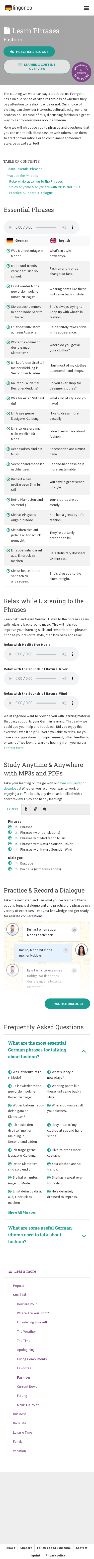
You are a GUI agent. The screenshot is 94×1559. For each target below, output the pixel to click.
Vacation (19, 1451)
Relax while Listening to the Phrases (36, 181)
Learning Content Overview (37, 66)
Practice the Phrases (22, 175)
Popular (19, 1285)
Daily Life (19, 1423)
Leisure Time (22, 1432)
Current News (27, 1386)
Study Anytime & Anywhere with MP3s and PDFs (44, 187)
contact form (13, 747)
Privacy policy (55, 1555)
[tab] (13, 809)
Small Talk (20, 1294)
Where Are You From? (33, 1313)
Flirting (22, 1395)
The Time (24, 1340)
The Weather (26, 1331)
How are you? (27, 1304)
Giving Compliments (32, 1359)
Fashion (23, 1377)
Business (20, 1414)
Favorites (24, 1368)
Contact (81, 1548)
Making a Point (28, 1405)
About (11, 1548)
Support (26, 1548)
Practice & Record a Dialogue (31, 192)
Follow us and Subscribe (54, 1548)
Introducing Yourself (32, 1322)
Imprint (35, 1555)
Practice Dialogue (29, 51)
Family (18, 1441)
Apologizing (26, 1349)
